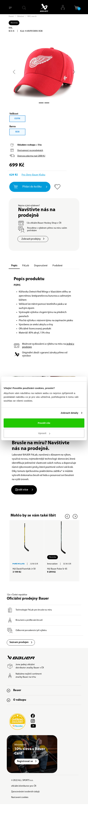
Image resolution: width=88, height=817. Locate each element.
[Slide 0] (41, 103)
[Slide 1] (46, 103)
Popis (14, 265)
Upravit (44, 433)
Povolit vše (44, 423)
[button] (76, 7)
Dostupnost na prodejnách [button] (30, 150)
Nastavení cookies (19, 797)
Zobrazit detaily (69, 412)
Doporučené (41, 265)
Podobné (57, 265)
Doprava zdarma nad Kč (31, 156)
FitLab (25, 265)
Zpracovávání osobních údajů (25, 792)
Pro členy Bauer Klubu (33, 175)
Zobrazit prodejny (32, 239)
